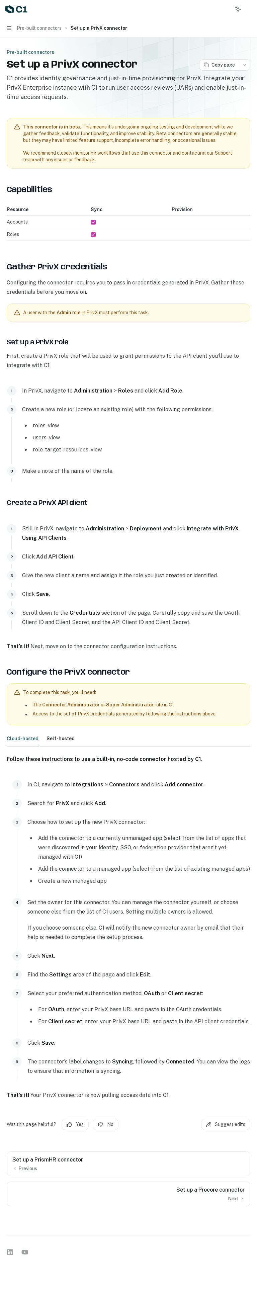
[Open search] (225, 9)
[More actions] (248, 9)
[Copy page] (219, 65)
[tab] (22, 738)
